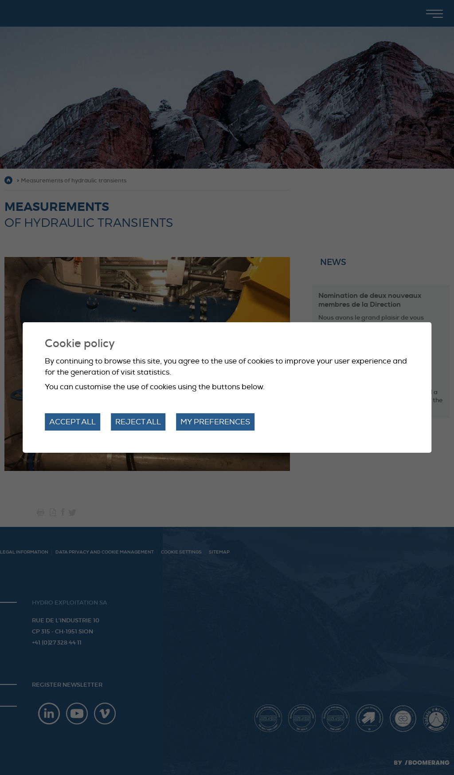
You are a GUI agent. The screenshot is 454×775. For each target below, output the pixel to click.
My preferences (215, 422)
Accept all (72, 422)
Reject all (138, 422)
